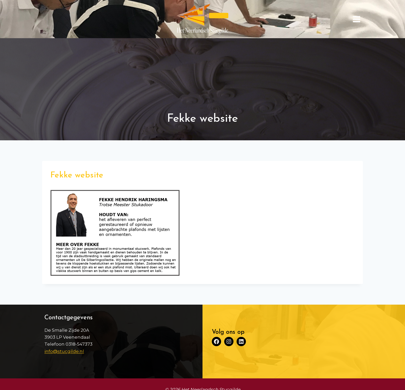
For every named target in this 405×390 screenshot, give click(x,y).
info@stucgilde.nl (64, 351)
